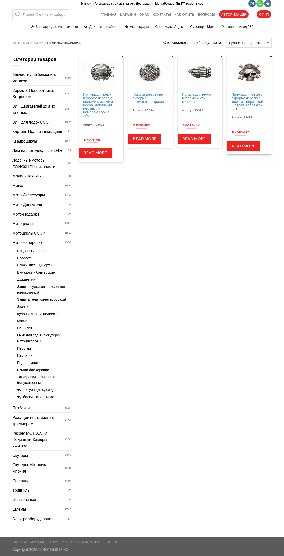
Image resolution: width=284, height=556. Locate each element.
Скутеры (20, 455)
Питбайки (21, 407)
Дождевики (26, 279)
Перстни (24, 348)
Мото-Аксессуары (28, 194)
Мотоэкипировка (27, 43)
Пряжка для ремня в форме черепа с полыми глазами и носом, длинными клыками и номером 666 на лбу (98, 105)
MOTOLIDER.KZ (55, 549)
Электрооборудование (33, 518)
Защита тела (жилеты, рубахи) (41, 299)
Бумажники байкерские (36, 272)
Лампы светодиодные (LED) (37, 150)
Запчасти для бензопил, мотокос (34, 77)
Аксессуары (139, 26)
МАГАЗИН (128, 14)
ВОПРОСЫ (206, 14)
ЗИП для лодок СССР (31, 122)
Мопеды (19, 185)
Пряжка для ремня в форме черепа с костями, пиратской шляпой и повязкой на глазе (247, 102)
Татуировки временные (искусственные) (36, 380)
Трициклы (21, 490)
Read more (95, 152)
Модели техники (26, 175)
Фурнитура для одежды (36, 390)
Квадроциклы (24, 141)
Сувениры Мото (202, 26)
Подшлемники (29, 362)
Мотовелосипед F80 (237, 26)
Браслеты (25, 258)
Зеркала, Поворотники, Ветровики (33, 93)
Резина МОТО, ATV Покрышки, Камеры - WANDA (30, 439)
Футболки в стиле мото (35, 397)
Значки (22, 306)
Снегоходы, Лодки (169, 26)
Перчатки (24, 355)
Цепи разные (24, 499)
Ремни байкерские (33, 370)
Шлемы (19, 509)
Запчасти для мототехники (57, 26)
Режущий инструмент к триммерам (33, 420)
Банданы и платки (31, 251)
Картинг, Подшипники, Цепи (37, 131)
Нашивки (24, 328)
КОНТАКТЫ (162, 14)
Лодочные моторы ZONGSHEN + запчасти (33, 163)
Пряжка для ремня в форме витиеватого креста (148, 98)
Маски (22, 321)
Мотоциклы (22, 223)
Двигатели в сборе (103, 26)
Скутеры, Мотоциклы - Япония (32, 467)
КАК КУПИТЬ (184, 14)
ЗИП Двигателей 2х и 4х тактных (33, 109)
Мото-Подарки (25, 214)
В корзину (92, 139)
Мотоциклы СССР (28, 233)
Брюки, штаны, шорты (34, 265)
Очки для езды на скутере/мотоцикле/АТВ (38, 338)
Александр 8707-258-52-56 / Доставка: (123, 3)
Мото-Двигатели (27, 204)
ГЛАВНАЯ (109, 14)
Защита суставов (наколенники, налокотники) (42, 289)
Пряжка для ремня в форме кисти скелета (197, 98)
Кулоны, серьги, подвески (37, 314)
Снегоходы (22, 480)
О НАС (144, 14)
